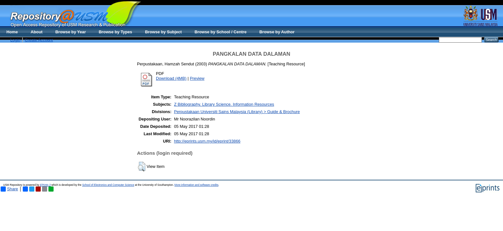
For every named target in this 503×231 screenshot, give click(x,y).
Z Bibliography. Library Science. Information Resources (224, 104)
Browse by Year (70, 31)
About (37, 31)
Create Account (39, 39)
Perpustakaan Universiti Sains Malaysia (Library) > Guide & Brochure (237, 111)
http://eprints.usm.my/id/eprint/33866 (207, 141)
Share (9, 189)
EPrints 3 (45, 185)
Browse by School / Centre (220, 31)
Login (15, 39)
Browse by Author (277, 31)
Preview (197, 78)
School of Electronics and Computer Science (108, 185)
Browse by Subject (163, 31)
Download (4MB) (171, 78)
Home (12, 31)
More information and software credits (196, 185)
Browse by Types (115, 31)
